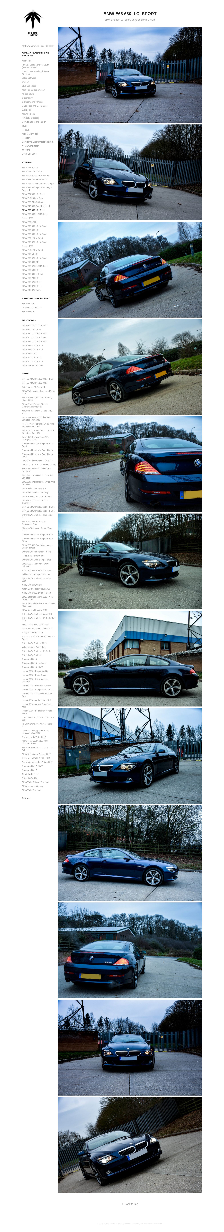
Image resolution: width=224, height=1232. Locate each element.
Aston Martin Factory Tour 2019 (36, 589)
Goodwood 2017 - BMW (32, 766)
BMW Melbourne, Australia (34, 488)
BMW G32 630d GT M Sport (34, 325)
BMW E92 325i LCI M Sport (34, 242)
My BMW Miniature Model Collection (38, 46)
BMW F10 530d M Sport (32, 198)
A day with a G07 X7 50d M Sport (37, 570)
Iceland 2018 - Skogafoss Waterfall (37, 690)
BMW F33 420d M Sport (32, 345)
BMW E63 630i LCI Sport (33, 210)
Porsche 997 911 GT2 (32, 308)
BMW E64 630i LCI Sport (33, 194)
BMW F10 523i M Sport (32, 250)
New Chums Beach (30, 146)
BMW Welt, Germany (31, 790)
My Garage (27, 162)
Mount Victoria (28, 114)
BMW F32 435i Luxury (32, 171)
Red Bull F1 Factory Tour (33, 556)
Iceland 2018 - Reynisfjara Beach (36, 686)
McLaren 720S (28, 304)
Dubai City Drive (29, 154)
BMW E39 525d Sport (31, 282)
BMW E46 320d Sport (31, 286)
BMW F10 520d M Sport (32, 361)
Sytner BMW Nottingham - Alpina (36, 552)
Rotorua (25, 130)
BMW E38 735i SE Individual (35, 179)
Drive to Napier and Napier (34, 122)
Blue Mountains (29, 86)
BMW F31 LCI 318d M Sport (34, 341)
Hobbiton (26, 138)
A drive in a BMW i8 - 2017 (34, 737)
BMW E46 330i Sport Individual (36, 206)
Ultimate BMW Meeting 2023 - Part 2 (38, 507)
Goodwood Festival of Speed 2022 (37, 535)
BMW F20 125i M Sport (32, 238)
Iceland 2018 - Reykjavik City (35, 671)
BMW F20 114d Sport (31, 357)
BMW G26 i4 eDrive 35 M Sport (36, 175)
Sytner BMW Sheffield (32, 655)
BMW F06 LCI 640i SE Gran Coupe (38, 183)
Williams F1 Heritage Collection (36, 574)
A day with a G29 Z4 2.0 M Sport (36, 593)
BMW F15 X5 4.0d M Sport (34, 337)
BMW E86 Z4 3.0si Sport (33, 202)
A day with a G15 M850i (32, 632)
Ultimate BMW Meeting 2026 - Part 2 (38, 379)
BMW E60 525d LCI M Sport (34, 266)
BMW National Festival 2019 (34, 610)
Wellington (26, 110)
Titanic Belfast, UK (30, 774)
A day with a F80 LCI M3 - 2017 (36, 758)
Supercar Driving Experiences (35, 298)
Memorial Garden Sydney (33, 90)
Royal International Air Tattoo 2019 (37, 628)
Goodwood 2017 (29, 770)
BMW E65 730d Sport (31, 278)
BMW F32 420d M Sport (32, 349)
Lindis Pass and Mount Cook (34, 106)
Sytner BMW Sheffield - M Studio (36, 651)
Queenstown (27, 98)
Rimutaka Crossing (30, 118)
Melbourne (26, 61)
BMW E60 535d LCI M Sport (34, 214)
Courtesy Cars (29, 320)
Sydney (25, 82)
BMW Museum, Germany (33, 786)
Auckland (26, 150)
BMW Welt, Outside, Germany (35, 782)
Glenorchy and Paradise (32, 102)
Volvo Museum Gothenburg (34, 647)
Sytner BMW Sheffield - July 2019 (37, 614)
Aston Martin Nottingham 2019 (35, 624)
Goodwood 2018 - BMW (32, 667)
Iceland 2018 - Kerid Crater (34, 675)
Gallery (25, 374)
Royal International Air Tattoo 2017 (37, 762)
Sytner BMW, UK (29, 778)
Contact (26, 798)
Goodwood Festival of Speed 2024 (37, 450)
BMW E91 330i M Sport (32, 365)
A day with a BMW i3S (32, 585)
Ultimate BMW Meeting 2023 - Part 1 (38, 511)
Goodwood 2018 (29, 659)
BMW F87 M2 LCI (30, 167)
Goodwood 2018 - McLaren (34, 663)
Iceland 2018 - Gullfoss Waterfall (36, 700)
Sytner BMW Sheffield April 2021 (36, 560)
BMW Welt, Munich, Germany (35, 492)
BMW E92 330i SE (30, 262)
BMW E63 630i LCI (30, 230)
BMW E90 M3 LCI (30, 254)
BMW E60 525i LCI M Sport (34, 258)
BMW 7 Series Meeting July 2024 (37, 461)
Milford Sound (28, 94)
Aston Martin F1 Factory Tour (35, 387)
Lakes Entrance (29, 78)
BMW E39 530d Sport (31, 270)
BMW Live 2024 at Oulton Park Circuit (39, 465)
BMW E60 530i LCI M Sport (34, 234)
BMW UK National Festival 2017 (36, 754)
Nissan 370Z (27, 218)
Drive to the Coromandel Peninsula (37, 142)
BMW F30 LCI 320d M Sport (34, 333)
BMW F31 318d (29, 353)
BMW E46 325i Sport (31, 290)
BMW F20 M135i (29, 222)
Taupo (24, 126)
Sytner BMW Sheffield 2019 (34, 643)
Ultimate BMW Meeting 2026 (34, 383)
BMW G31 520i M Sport (32, 329)
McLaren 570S (28, 312)
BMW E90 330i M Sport (32, 274)
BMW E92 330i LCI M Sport (34, 226)
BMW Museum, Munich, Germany (37, 496)
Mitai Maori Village (30, 134)
